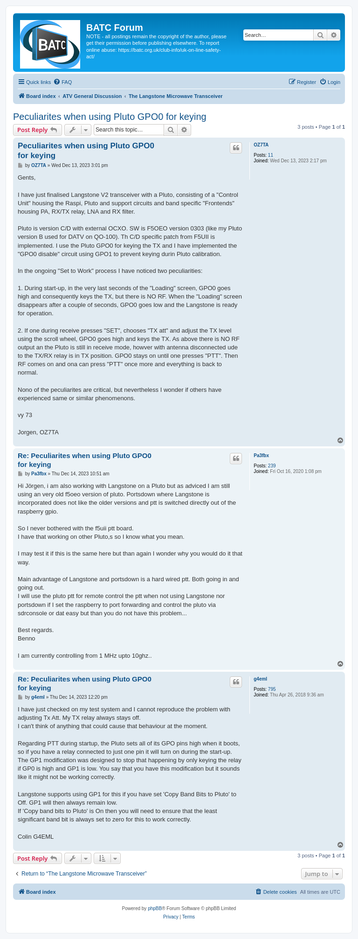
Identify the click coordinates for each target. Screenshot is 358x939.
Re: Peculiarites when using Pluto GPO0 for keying (84, 460)
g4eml (260, 679)
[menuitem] (62, 82)
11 (270, 155)
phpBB (155, 908)
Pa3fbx (261, 455)
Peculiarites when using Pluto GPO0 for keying (110, 116)
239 (272, 465)
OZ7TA (261, 144)
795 (272, 689)
